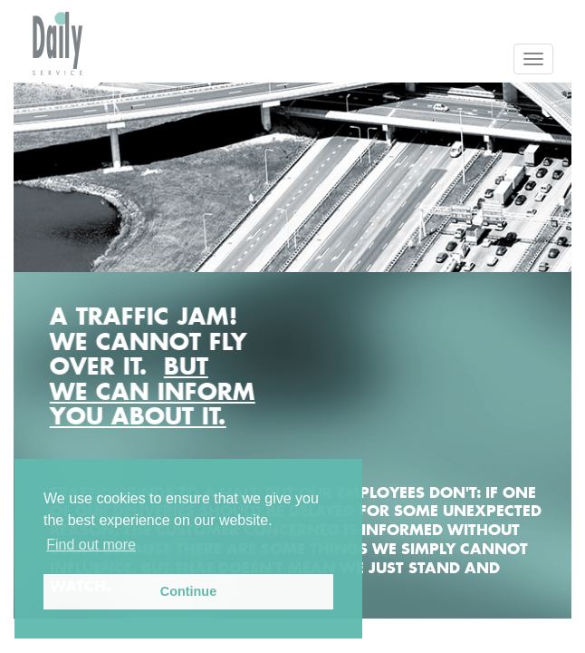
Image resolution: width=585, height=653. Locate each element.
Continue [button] (188, 591)
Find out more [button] (91, 544)
